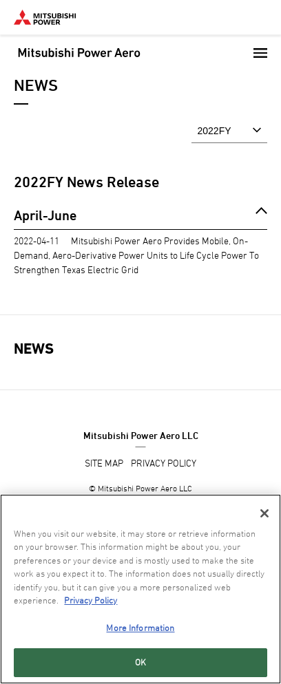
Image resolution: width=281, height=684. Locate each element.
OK (140, 661)
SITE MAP (104, 463)
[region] (140, 589)
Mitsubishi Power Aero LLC (140, 435)
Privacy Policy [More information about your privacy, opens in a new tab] (90, 600)
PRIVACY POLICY (163, 463)
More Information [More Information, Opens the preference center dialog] (140, 627)
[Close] (264, 513)
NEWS (34, 348)
